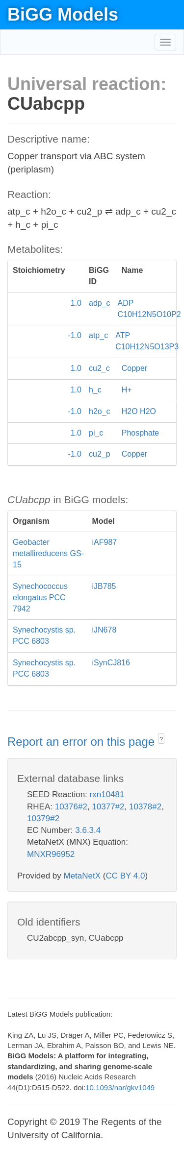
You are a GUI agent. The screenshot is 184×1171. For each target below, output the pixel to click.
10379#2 (43, 818)
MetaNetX (82, 875)
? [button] (161, 739)
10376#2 (71, 806)
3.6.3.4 (88, 830)
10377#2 (108, 806)
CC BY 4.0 (125, 875)
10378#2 (145, 806)
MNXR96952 (51, 854)
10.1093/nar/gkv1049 (120, 1087)
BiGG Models (62, 14)
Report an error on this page (82, 741)
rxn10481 (107, 794)
